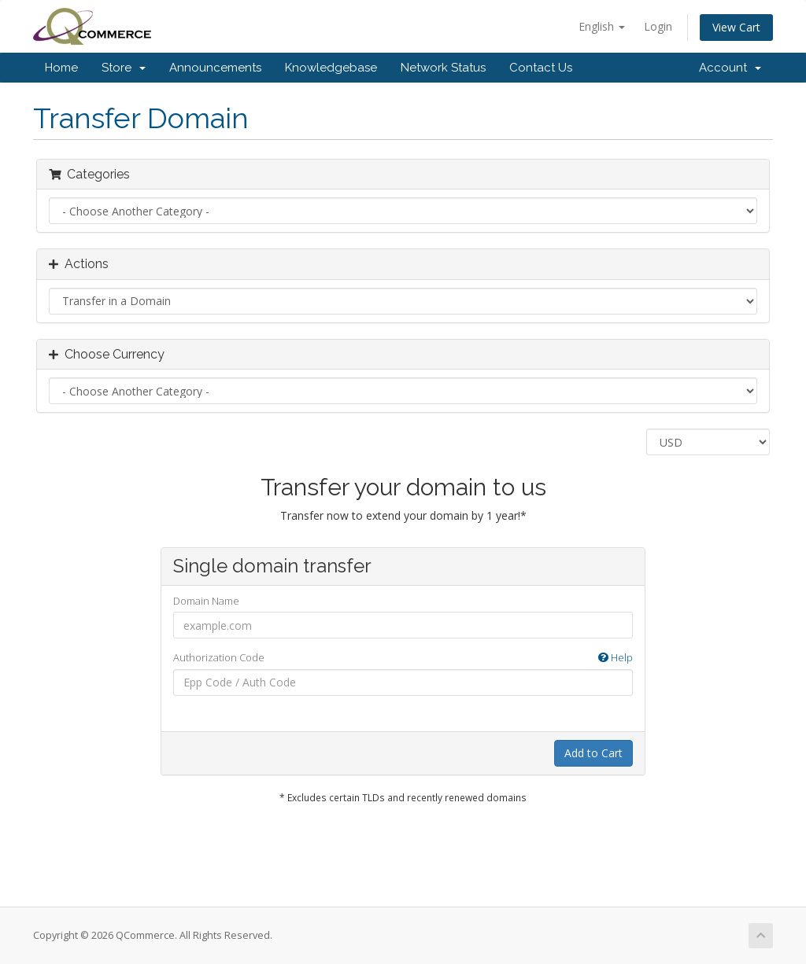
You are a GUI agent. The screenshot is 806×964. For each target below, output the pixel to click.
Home (61, 68)
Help (615, 657)
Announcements (215, 68)
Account (730, 68)
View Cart (736, 27)
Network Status (443, 68)
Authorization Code (403, 657)
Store (124, 68)
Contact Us (540, 68)
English (602, 26)
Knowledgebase (331, 68)
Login (658, 26)
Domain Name (206, 601)
